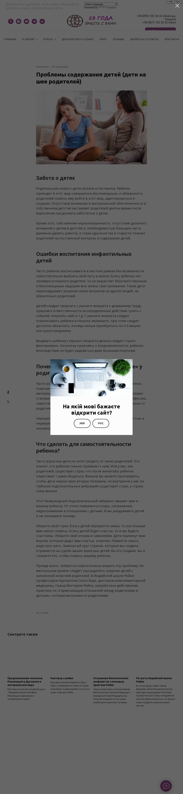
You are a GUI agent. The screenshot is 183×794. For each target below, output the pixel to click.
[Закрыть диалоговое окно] (177, 5)
